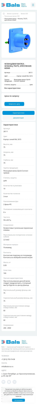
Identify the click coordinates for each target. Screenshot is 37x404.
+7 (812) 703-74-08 (8, 359)
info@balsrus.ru (7, 366)
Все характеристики (13, 88)
